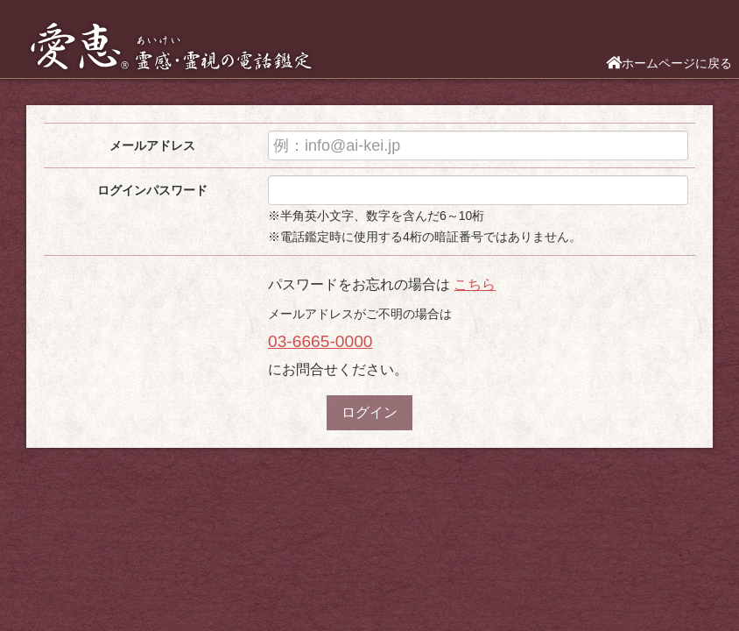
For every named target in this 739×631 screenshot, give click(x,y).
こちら (475, 284)
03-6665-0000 (320, 341)
